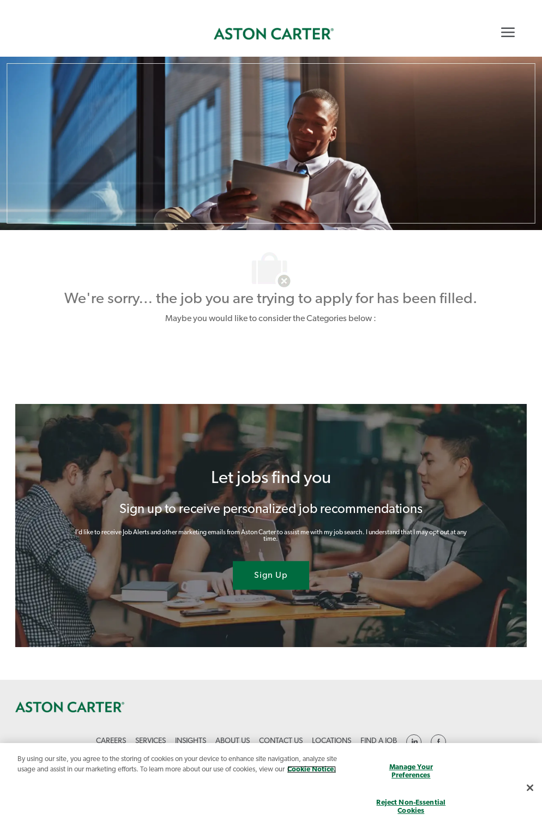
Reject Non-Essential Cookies (410, 807)
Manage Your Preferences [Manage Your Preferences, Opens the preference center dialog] (411, 772)
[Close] (530, 788)
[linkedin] (413, 742)
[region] (271, 788)
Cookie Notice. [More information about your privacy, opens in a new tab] (311, 769)
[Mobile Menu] (508, 32)
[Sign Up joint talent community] (271, 575)
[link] (274, 34)
